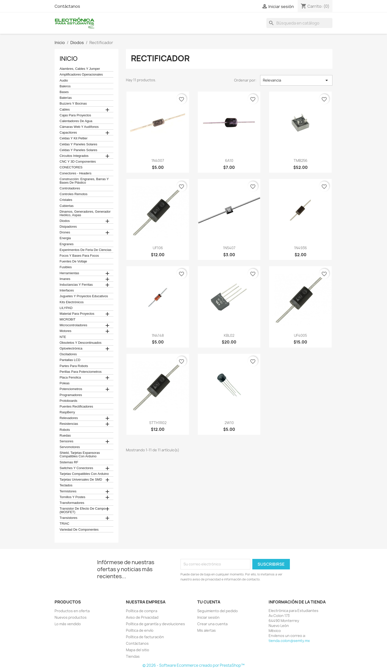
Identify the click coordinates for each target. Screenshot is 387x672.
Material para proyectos (77, 313)
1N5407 (229, 247)
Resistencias (69, 424)
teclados (66, 485)
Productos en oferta (72, 610)
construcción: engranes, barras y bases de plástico (84, 180)
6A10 (229, 160)
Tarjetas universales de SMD (81, 479)
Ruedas (65, 435)
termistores (68, 491)
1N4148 (158, 335)
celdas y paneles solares (78, 144)
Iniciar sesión (208, 617)
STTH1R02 (157, 422)
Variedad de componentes (79, 529)
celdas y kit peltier (74, 138)
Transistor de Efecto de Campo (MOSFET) (83, 510)
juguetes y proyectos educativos (84, 296)
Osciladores (68, 354)
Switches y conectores (76, 468)
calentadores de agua (76, 121)
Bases (64, 92)
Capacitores (68, 132)
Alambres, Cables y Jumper (80, 69)
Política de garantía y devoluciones (155, 623)
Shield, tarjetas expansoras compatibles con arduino (80, 454)
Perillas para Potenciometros (81, 372)
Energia (65, 238)
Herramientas (69, 273)
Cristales (66, 200)
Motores (65, 331)
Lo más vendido (68, 623)
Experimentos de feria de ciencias (85, 250)
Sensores (66, 441)
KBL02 (229, 335)
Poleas (65, 383)
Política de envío (139, 630)
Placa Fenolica (70, 377)
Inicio (69, 58)
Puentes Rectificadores (76, 406)
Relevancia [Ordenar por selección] (296, 80)
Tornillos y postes (72, 497)
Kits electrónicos (72, 302)
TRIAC (64, 523)
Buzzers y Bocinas (73, 103)
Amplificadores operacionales (81, 74)
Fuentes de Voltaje (73, 261)
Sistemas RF (69, 462)
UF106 (158, 247)
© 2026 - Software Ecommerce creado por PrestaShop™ (193, 665)
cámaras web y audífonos (79, 127)
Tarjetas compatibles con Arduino (84, 474)
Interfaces (67, 290)
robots (65, 430)
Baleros (65, 86)
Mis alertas (206, 630)
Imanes (65, 279)
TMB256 (300, 160)
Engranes (67, 244)
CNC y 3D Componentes (78, 161)
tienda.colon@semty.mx (289, 640)
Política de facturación (145, 636)
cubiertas (67, 206)
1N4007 (157, 160)
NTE (63, 337)
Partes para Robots (74, 366)
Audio (64, 80)
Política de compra (141, 610)
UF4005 (300, 335)
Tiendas (133, 656)
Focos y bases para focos (79, 255)
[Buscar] (299, 23)
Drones (65, 232)
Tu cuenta (208, 602)
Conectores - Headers (75, 173)
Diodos (65, 221)
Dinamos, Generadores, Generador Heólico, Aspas (85, 213)
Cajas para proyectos (75, 115)
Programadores (71, 395)
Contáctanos (67, 6)
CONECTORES (71, 167)
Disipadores (68, 226)
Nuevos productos (71, 617)
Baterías (66, 98)
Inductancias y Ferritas (76, 284)
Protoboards (68, 401)
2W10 (229, 422)
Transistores (68, 518)
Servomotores (70, 447)
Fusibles (66, 267)
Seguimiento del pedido (217, 610)
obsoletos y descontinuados (80, 343)
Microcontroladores (73, 325)
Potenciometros (71, 389)
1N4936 (300, 247)
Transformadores (72, 503)
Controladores (70, 188)
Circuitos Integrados (74, 156)
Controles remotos (73, 194)
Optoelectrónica (71, 348)
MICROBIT (68, 319)
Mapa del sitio (137, 649)
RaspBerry (67, 412)
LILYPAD (66, 308)
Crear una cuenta (212, 623)
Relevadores (69, 418)
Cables (65, 109)
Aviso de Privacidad (142, 617)
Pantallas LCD (70, 360)
